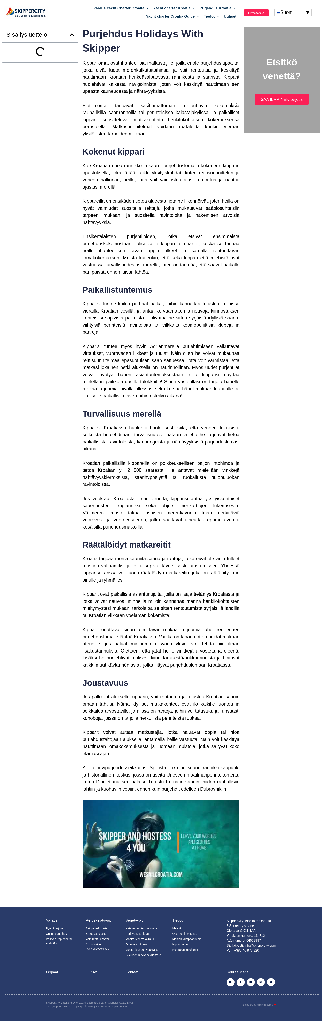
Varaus (52, 920)
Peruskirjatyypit (98, 920)
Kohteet (132, 972)
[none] (293, 12)
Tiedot (212, 16)
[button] (71, 34)
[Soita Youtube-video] (161, 844)
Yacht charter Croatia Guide (173, 16)
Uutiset (230, 16)
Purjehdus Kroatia (218, 8)
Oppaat (52, 972)
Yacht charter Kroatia (174, 8)
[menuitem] (293, 12)
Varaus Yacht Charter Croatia (121, 8)
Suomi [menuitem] (287, 12)
